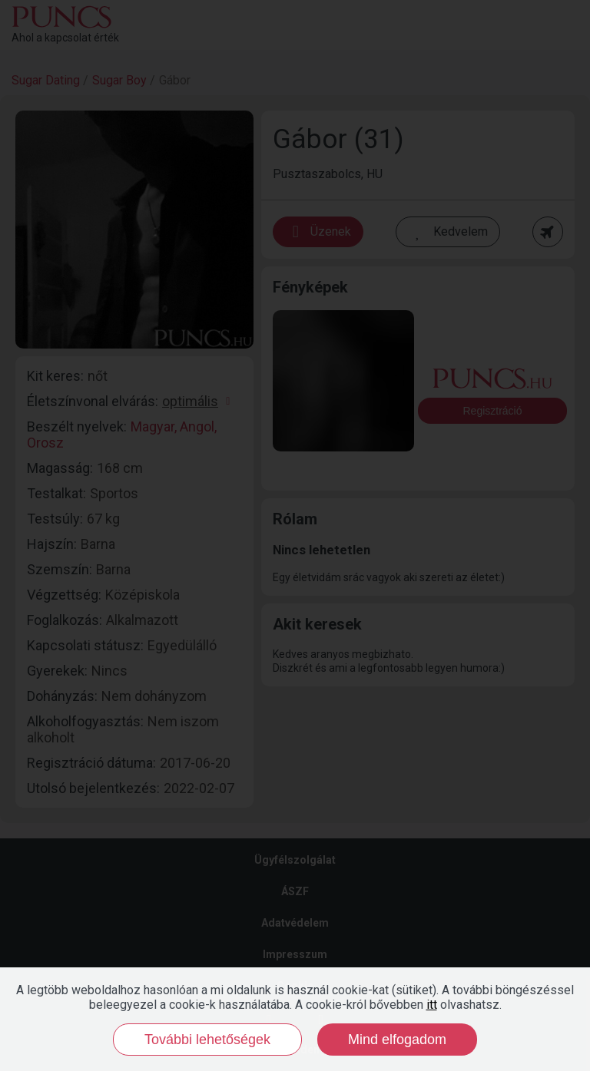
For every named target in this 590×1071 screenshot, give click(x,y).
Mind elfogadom (397, 1039)
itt (431, 1004)
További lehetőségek (207, 1039)
